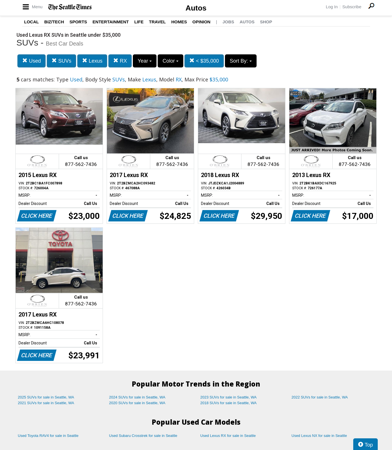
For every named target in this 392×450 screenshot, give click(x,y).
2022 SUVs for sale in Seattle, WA (320, 397)
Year (145, 61)
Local (31, 21)
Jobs (228, 21)
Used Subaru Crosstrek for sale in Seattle (143, 435)
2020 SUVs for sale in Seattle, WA (137, 403)
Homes (179, 21)
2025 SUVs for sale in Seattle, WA (46, 397)
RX (120, 61)
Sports (78, 21)
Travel (157, 21)
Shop (266, 21)
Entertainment (111, 21)
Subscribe (351, 6)
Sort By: (241, 61)
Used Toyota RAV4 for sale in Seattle (48, 435)
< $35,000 (204, 61)
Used (31, 61)
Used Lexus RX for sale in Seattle (228, 435)
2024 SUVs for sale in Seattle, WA (137, 397)
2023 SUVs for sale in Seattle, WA (228, 397)
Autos (196, 8)
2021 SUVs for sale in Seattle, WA (46, 403)
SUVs (61, 61)
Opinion (201, 21)
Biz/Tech (54, 21)
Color (170, 61)
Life (139, 21)
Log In (332, 6)
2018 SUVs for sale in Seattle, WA (228, 403)
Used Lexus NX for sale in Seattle (319, 435)
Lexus (92, 61)
